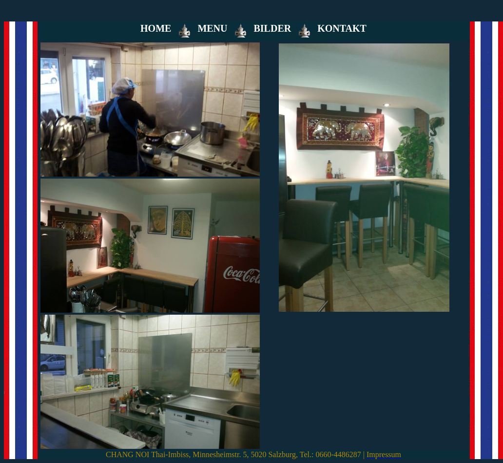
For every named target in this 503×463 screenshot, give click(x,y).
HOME (155, 28)
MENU (212, 28)
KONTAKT (342, 28)
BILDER (272, 28)
